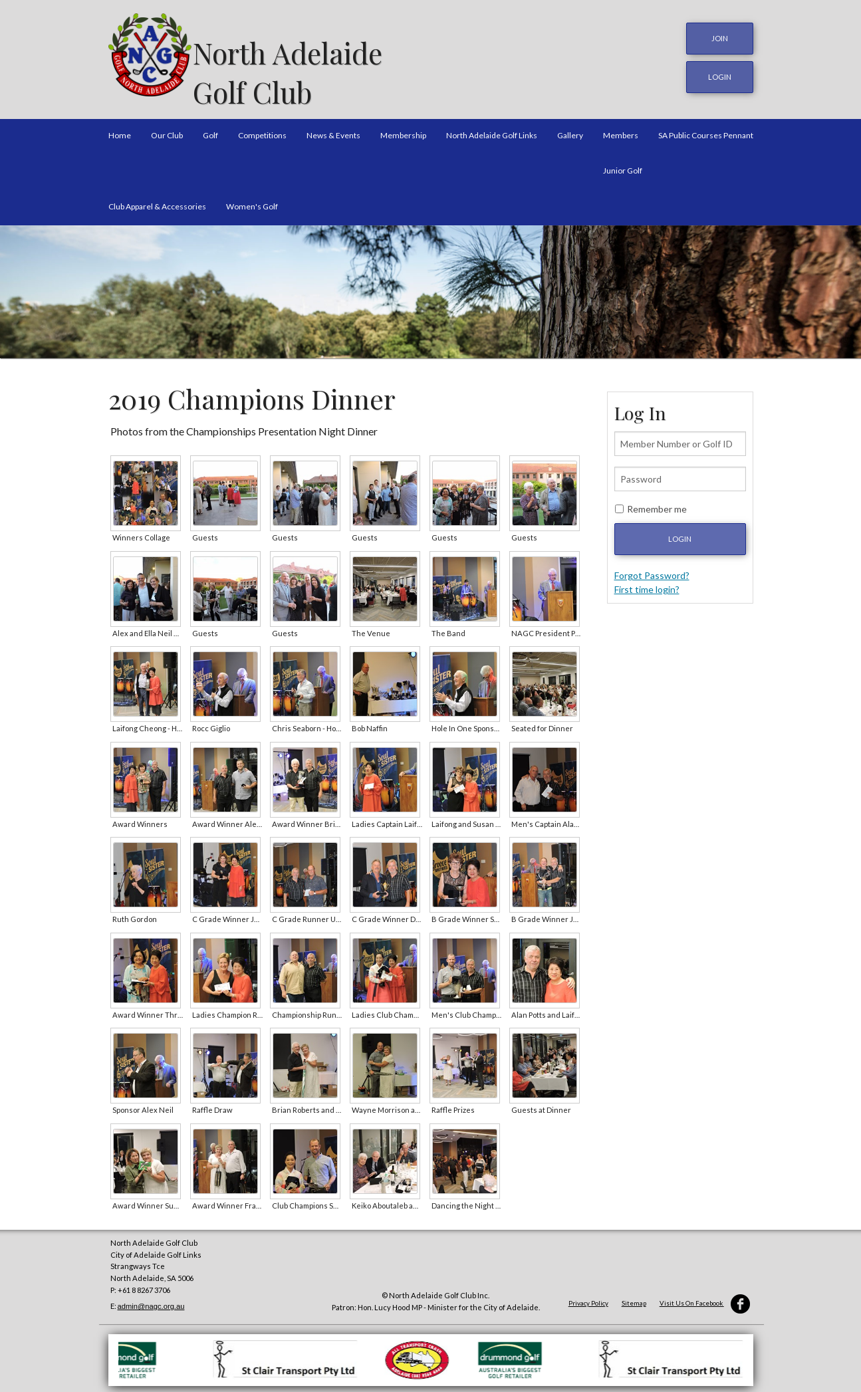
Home (119, 129)
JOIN (719, 38)
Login (679, 532)
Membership (403, 129)
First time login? (646, 582)
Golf (210, 129)
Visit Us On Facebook (705, 1296)
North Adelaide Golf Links (491, 129)
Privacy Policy (588, 1296)
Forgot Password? (651, 568)
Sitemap (634, 1296)
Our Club (167, 129)
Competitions (262, 129)
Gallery (570, 129)
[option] (430, 285)
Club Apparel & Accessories (157, 199)
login (719, 73)
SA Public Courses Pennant (705, 129)
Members (620, 129)
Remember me (657, 502)
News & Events (333, 129)
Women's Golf (252, 199)
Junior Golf (622, 164)
